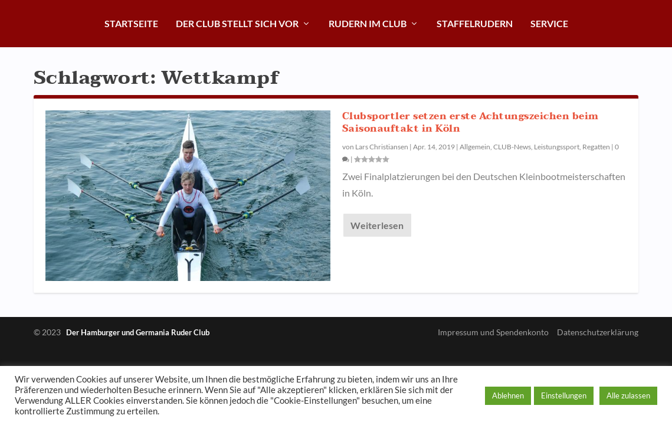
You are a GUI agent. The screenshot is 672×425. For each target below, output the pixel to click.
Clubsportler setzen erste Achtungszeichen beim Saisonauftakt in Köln (470, 122)
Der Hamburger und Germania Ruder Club (137, 332)
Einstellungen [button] (563, 395)
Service (549, 23)
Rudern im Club (368, 23)
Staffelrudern (475, 23)
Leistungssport (556, 146)
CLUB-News (512, 146)
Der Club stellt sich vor (237, 23)
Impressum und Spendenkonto (493, 332)
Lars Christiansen (381, 146)
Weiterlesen (377, 225)
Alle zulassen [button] (628, 395)
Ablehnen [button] (508, 395)
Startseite (131, 23)
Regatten (596, 146)
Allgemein (475, 146)
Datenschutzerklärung (597, 332)
